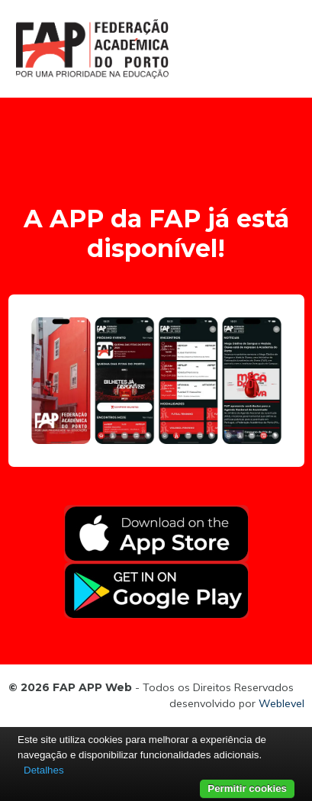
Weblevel (281, 703)
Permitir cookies (247, 788)
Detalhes (44, 770)
